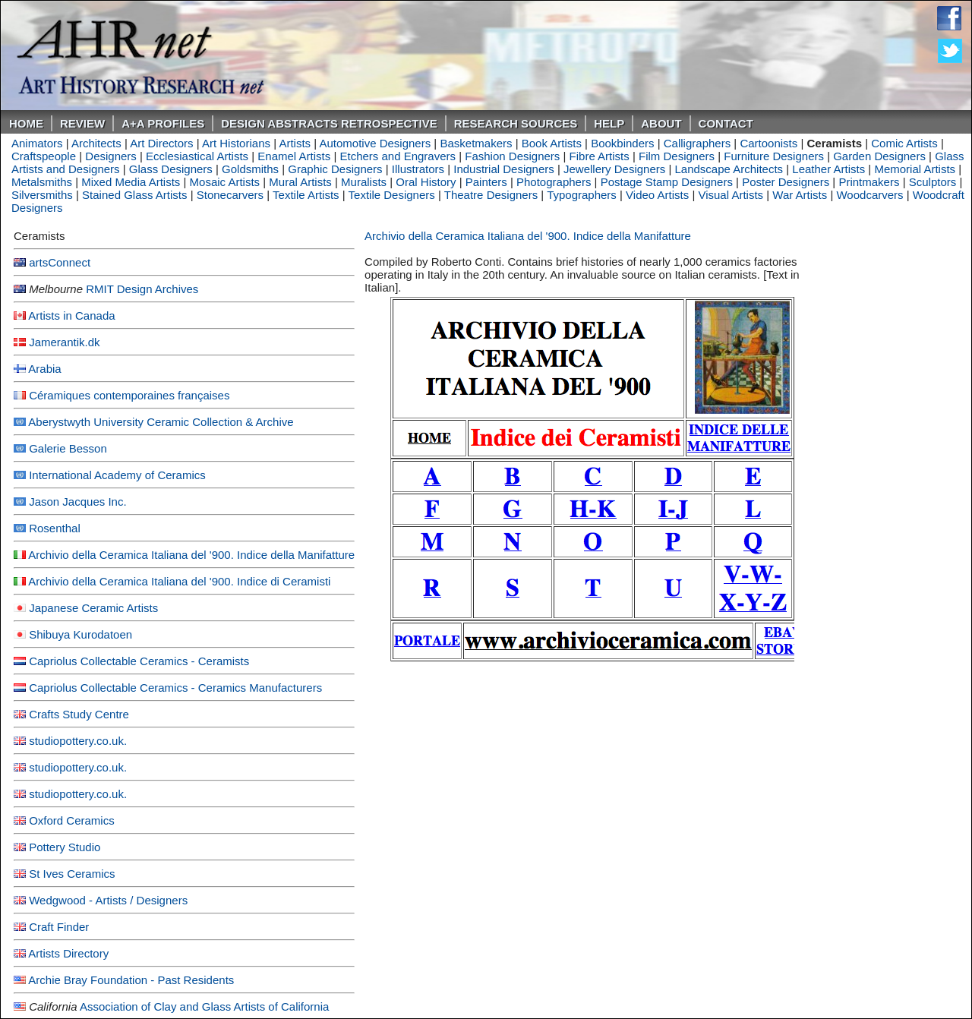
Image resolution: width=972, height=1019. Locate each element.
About (661, 123)
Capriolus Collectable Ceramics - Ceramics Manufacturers (175, 687)
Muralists (364, 181)
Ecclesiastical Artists (197, 156)
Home (26, 123)
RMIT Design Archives (142, 288)
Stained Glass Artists (134, 194)
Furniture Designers (774, 156)
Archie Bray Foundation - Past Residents (131, 979)
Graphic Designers (335, 168)
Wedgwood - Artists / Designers (108, 900)
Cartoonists (768, 143)
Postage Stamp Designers (667, 181)
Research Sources (516, 123)
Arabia (44, 368)
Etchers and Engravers (397, 156)
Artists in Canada (71, 315)
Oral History (426, 181)
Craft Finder (59, 926)
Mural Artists (300, 181)
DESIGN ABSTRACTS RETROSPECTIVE (329, 123)
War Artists (799, 194)
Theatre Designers (491, 194)
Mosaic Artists (225, 181)
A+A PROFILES (163, 123)
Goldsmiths (250, 168)
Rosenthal (54, 528)
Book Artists (552, 143)
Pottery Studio (64, 847)
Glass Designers (171, 168)
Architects (96, 143)
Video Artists (657, 194)
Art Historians (236, 143)
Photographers (553, 181)
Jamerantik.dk (64, 342)
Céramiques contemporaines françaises (129, 395)
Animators (37, 143)
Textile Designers (392, 194)
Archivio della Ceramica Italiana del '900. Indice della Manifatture (191, 554)
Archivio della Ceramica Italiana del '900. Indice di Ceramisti (179, 581)
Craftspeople (43, 156)
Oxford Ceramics (72, 820)
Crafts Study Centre (79, 714)
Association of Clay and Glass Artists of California (204, 1006)
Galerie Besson (68, 448)
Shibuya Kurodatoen (80, 634)
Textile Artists (306, 194)
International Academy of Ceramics (117, 474)
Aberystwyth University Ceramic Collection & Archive (160, 421)
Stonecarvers (230, 194)
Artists (295, 143)
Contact (726, 123)
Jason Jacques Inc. (77, 501)
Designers (111, 156)
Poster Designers (785, 181)
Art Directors (161, 143)
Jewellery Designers (614, 168)
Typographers (582, 194)
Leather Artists (828, 168)
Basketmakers (476, 143)
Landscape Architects (728, 168)
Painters (486, 181)
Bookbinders (622, 143)
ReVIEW (82, 123)
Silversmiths (42, 194)
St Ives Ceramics (72, 873)
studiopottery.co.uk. (78, 740)
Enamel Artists (293, 156)
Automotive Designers (375, 143)
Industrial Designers (503, 168)
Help (609, 123)
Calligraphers (697, 143)
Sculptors (933, 181)
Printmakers (868, 181)
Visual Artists (730, 194)
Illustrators (418, 168)
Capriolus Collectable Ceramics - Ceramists (139, 661)
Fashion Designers (512, 156)
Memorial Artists (914, 168)
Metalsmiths (41, 181)
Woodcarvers (869, 194)
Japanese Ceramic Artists (93, 607)
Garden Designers (879, 156)
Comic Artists (904, 143)
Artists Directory (68, 953)
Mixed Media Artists (130, 181)
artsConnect (59, 262)
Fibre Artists (600, 156)
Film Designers (677, 156)
